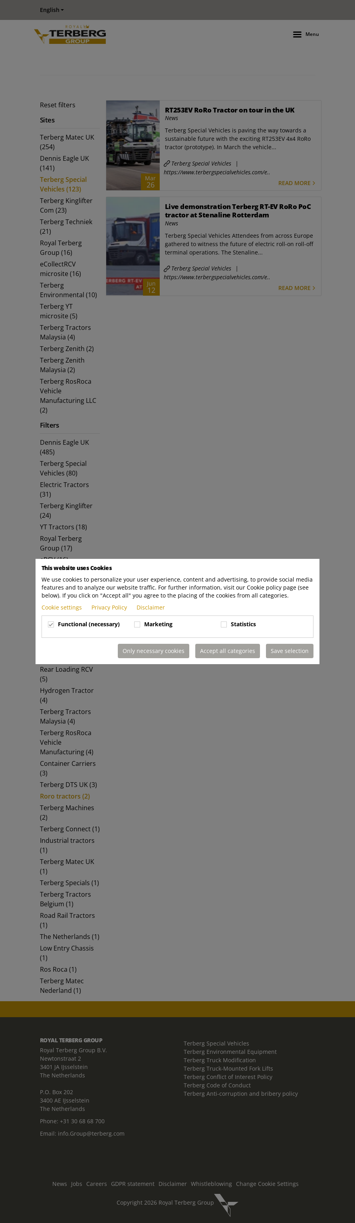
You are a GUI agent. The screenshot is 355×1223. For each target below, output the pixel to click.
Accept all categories (227, 651)
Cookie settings (62, 607)
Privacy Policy (110, 607)
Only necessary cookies (153, 651)
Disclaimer (151, 607)
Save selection (290, 651)
